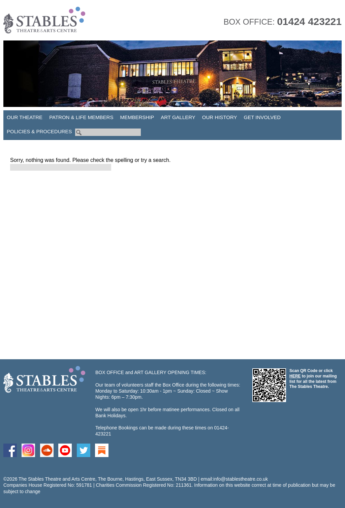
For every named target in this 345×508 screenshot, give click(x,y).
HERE (295, 376)
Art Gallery (178, 117)
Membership (137, 117)
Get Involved (262, 117)
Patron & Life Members (81, 117)
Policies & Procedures (39, 131)
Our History (219, 117)
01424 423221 (309, 21)
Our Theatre (24, 117)
